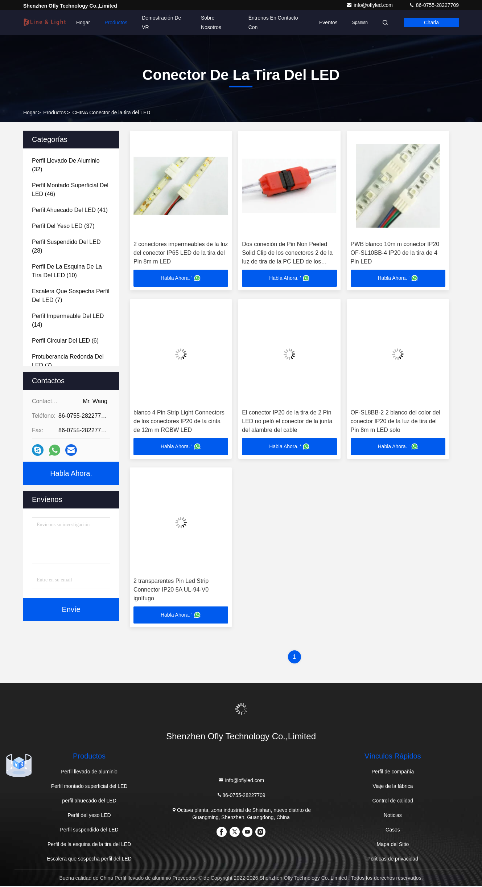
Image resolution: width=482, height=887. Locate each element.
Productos (115, 22)
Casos (393, 831)
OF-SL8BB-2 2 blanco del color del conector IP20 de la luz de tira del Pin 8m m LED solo (395, 421)
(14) (68, 320)
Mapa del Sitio (393, 845)
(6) (65, 341)
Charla (431, 22)
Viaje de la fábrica (392, 787)
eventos (328, 22)
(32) (66, 165)
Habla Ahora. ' (181, 278)
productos (54, 112)
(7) (70, 295)
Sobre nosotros (211, 22)
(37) (63, 226)
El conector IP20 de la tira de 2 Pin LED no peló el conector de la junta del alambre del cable (287, 421)
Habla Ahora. (71, 473)
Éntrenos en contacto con (273, 22)
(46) (70, 189)
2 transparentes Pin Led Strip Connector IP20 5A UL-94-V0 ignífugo (171, 590)
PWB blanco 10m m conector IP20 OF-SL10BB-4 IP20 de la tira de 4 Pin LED (395, 253)
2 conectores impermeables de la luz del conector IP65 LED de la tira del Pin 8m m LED (180, 253)
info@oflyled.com (370, 5)
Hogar (83, 22)
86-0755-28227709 (434, 5)
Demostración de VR (161, 22)
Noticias (393, 816)
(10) (67, 270)
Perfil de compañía (393, 773)
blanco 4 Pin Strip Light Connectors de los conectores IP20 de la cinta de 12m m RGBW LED (178, 421)
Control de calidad (392, 802)
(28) (66, 246)
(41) (70, 210)
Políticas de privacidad (392, 860)
